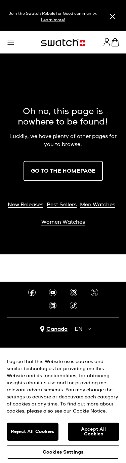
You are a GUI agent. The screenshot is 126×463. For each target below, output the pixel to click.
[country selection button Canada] (54, 329)
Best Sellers (62, 204)
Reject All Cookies (32, 431)
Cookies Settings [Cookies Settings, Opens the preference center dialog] (63, 452)
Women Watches (63, 222)
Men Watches (97, 204)
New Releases (25, 204)
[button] (11, 42)
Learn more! (53, 20)
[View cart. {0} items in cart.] (115, 42)
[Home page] (63, 42)
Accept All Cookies (93, 431)
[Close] (113, 16)
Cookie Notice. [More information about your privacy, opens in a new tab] (90, 411)
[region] (63, 405)
